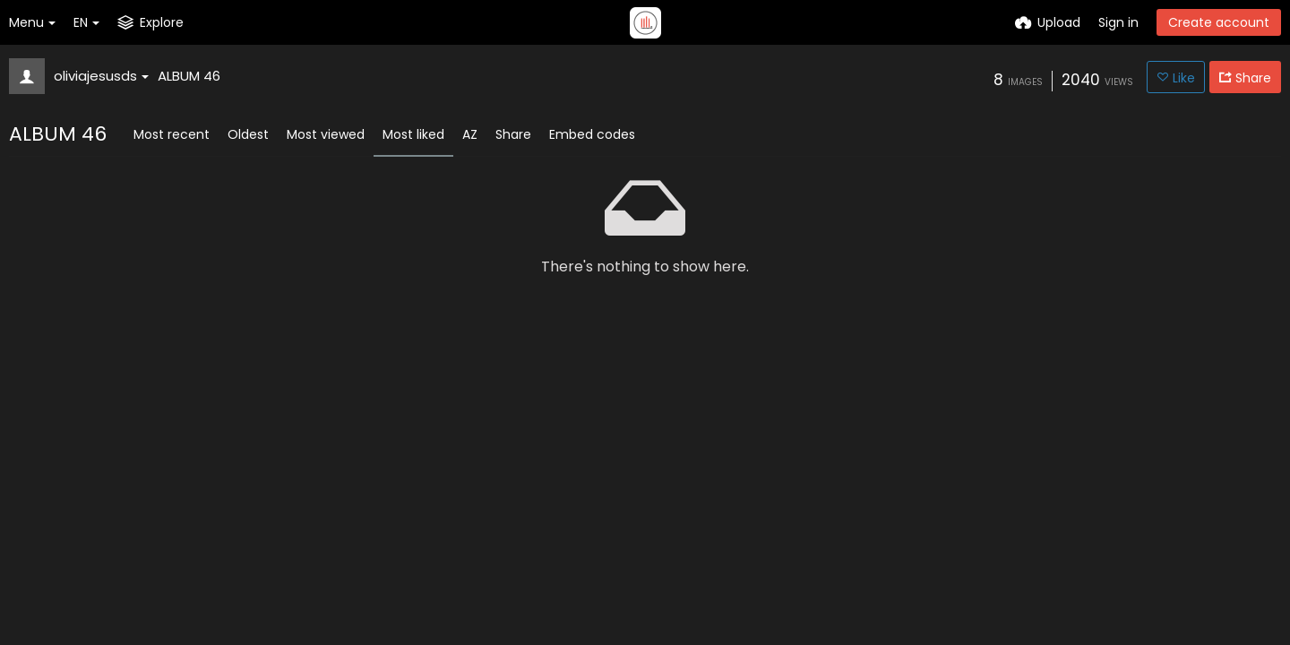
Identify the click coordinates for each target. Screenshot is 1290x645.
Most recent (171, 134)
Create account (1218, 22)
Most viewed (326, 134)
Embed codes (592, 134)
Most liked (413, 134)
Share (513, 134)
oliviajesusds (101, 75)
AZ (469, 134)
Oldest (248, 134)
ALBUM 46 (189, 75)
